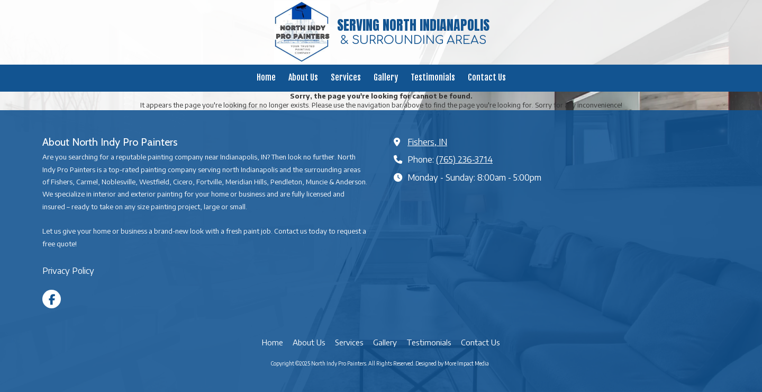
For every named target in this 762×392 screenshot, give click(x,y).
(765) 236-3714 (464, 159)
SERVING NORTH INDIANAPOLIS (413, 25)
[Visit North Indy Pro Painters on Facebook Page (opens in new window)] (51, 299)
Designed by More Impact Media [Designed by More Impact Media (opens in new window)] (452, 363)
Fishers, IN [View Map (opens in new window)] (427, 141)
